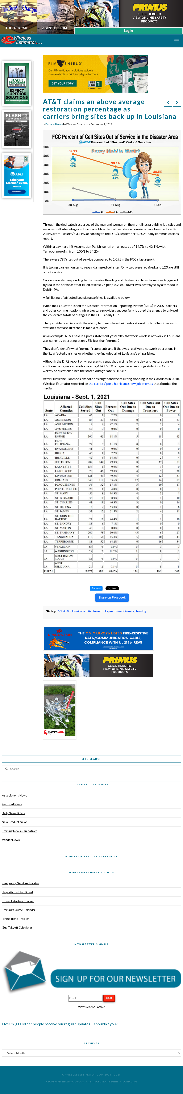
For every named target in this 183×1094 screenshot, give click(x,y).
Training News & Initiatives (19, 831)
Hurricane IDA (81, 611)
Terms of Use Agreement (103, 1081)
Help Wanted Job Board (17, 892)
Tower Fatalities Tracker (18, 901)
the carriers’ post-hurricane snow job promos (121, 383)
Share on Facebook (111, 597)
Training (140, 611)
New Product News (15, 822)
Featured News (54, 124)
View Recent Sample (91, 1007)
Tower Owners (124, 611)
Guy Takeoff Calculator (17, 927)
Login (128, 30)
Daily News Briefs (13, 813)
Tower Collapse (102, 611)
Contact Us (129, 1081)
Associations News (14, 795)
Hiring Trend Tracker (15, 918)
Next (109, 997)
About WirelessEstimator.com (65, 1081)
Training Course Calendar (18, 910)
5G (60, 611)
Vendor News (11, 839)
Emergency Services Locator (20, 883)
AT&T (67, 611)
